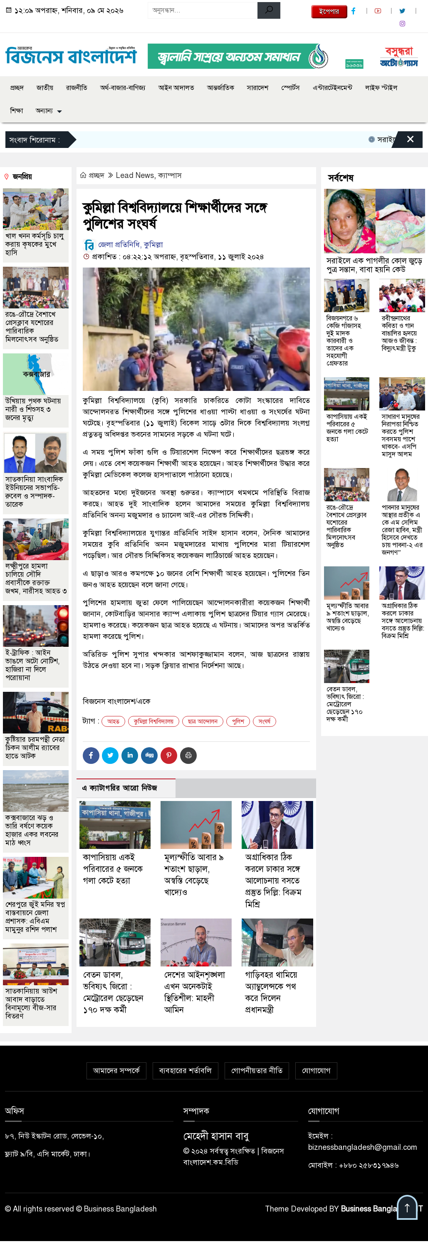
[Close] (403, 141)
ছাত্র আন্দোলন (203, 721)
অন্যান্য (44, 111)
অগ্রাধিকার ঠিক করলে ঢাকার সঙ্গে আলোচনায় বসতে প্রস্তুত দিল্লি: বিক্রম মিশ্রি (273, 881)
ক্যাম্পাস (170, 175)
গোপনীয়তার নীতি (256, 1070)
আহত (113, 721)
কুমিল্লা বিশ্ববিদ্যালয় (153, 721)
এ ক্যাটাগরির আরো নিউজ (119, 788)
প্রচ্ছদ (17, 88)
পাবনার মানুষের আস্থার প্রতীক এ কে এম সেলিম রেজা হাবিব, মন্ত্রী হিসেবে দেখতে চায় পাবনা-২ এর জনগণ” (402, 530)
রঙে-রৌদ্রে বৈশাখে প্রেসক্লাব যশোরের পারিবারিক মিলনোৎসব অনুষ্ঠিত (31, 327)
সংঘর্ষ (264, 721)
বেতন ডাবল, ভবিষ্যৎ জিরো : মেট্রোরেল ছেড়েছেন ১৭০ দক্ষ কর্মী (345, 704)
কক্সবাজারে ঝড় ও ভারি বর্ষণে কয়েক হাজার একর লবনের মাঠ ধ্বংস (32, 830)
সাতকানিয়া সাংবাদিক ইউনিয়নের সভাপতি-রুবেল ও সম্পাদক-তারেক (34, 492)
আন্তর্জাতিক (220, 88)
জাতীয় (45, 88)
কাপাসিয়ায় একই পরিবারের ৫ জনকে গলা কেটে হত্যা (113, 869)
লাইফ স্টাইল (381, 88)
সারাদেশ (257, 88)
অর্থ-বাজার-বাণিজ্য (123, 88)
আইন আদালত (176, 88)
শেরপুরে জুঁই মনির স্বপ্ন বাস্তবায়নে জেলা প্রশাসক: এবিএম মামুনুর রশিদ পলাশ (35, 917)
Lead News (135, 175)
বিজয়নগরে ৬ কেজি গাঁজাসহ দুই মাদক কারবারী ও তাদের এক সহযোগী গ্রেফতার (344, 341)
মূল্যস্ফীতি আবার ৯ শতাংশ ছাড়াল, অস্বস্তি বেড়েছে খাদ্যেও (348, 617)
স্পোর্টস (290, 88)
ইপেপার (329, 12)
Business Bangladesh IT (382, 1209)
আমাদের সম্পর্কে (116, 1070)
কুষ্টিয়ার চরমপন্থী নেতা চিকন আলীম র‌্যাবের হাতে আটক (35, 748)
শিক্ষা (16, 111)
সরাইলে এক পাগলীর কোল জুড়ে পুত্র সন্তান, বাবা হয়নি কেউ (374, 265)
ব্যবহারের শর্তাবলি (185, 1070)
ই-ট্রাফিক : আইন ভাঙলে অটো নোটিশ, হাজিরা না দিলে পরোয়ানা (32, 665)
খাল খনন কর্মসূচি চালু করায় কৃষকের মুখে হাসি (34, 244)
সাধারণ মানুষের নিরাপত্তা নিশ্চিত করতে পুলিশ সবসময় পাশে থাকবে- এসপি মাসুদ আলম (401, 435)
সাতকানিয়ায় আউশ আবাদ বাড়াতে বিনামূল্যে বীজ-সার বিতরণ (31, 1004)
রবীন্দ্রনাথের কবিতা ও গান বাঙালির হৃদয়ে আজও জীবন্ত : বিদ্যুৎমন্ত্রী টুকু (399, 333)
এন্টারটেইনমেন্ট (332, 88)
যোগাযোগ (316, 1070)
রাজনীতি (76, 88)
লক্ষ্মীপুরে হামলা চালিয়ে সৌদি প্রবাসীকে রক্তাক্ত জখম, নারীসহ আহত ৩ (36, 579)
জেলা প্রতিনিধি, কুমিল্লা (123, 244)
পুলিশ (238, 721)
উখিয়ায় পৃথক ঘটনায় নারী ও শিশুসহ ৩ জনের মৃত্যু (33, 409)
